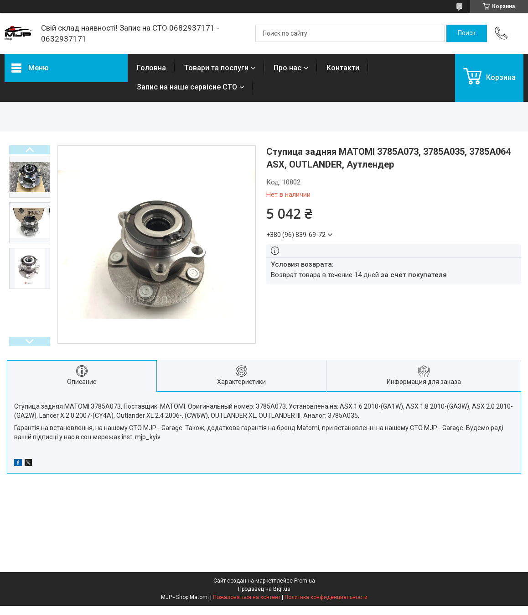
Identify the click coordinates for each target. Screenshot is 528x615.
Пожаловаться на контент (246, 597)
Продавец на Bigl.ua (264, 589)
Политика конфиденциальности (326, 597)
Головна (151, 67)
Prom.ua (304, 581)
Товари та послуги (216, 67)
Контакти (342, 67)
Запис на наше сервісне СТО (187, 87)
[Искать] (466, 33)
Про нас (287, 67)
